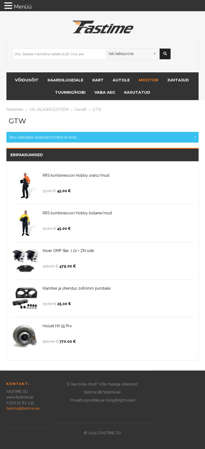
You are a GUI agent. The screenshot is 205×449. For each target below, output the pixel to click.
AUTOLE (121, 80)
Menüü (23, 6)
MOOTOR (148, 80)
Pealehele (14, 109)
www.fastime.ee (19, 397)
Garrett (80, 109)
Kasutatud (137, 92)
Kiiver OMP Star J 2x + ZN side (68, 251)
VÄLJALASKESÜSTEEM (49, 109)
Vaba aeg (104, 92)
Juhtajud (178, 80)
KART (98, 80)
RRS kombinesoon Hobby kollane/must (77, 213)
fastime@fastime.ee (23, 408)
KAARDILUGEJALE (65, 80)
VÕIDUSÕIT (26, 80)
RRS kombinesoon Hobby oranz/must (76, 175)
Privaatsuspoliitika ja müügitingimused (102, 400)
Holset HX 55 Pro (57, 326)
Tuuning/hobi (70, 92)
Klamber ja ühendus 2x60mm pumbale (77, 288)
